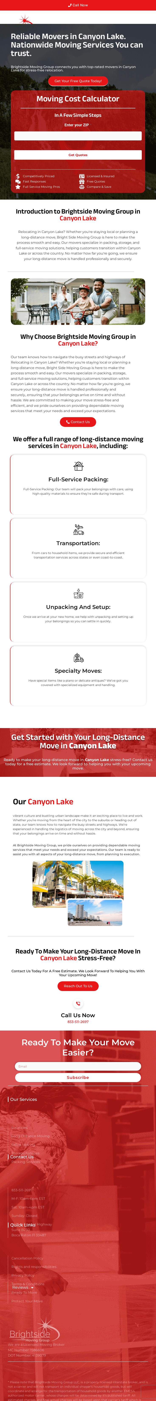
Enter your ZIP (78, 125)
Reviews (23, 1288)
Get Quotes (78, 155)
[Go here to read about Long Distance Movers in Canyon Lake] (17, 23)
